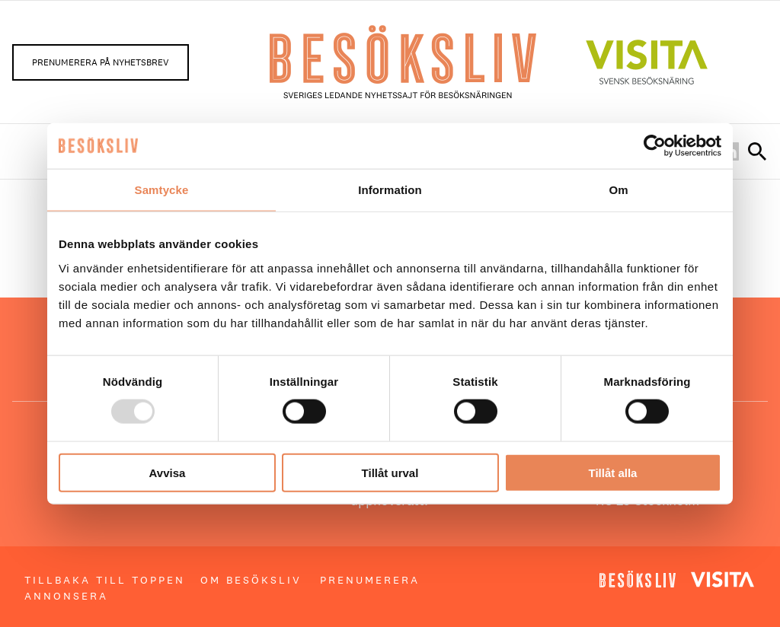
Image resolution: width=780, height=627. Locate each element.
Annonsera (66, 596)
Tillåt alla (613, 472)
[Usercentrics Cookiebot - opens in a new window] (654, 146)
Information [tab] (390, 189)
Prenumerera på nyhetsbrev (100, 62)
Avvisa (167, 472)
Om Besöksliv (251, 580)
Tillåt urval (390, 472)
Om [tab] (618, 189)
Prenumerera (370, 580)
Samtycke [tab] (162, 189)
